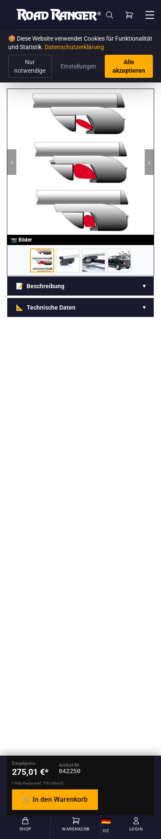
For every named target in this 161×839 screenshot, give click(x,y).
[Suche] (109, 15)
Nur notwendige (30, 66)
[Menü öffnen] (149, 15)
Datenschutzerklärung (74, 47)
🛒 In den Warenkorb (55, 799)
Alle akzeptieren (128, 66)
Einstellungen (78, 66)
